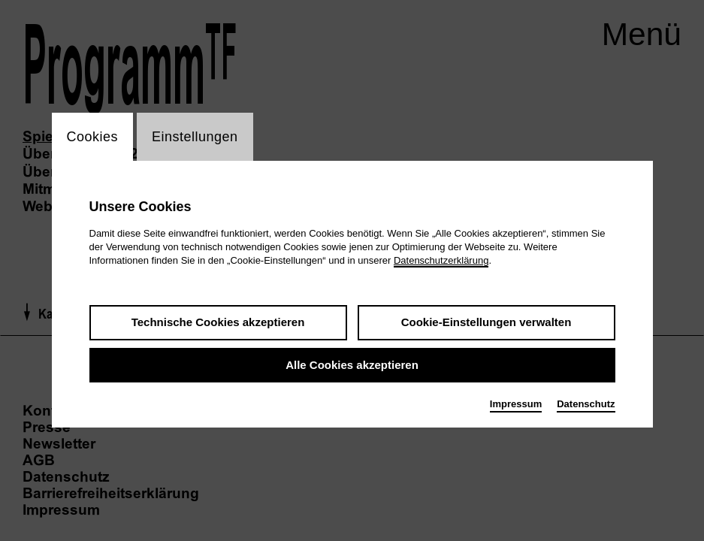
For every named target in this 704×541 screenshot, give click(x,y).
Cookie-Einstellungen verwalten (486, 322)
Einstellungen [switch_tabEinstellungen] (195, 136)
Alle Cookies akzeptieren (352, 365)
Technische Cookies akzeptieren (218, 322)
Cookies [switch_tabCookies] (93, 136)
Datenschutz (586, 404)
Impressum (516, 404)
